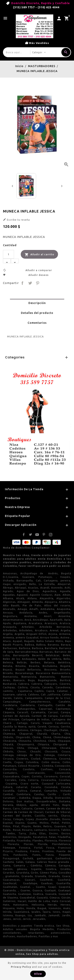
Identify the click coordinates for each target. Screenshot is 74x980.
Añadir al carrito (39, 255)
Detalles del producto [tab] (37, 312)
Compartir (22, 283)
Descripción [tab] (37, 303)
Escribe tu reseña (16, 219)
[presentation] (12, 186)
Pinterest (37, 283)
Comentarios (37, 322)
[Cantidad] (8, 254)
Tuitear (30, 283)
